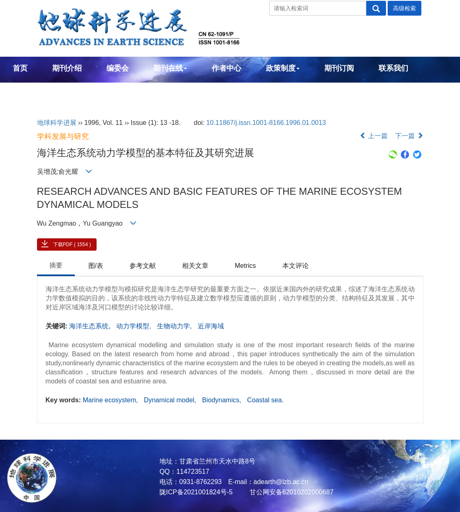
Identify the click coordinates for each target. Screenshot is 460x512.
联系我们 (393, 68)
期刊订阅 (339, 68)
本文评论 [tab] (295, 265)
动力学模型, (134, 326)
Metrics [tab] (245, 265)
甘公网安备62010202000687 (290, 492)
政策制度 (283, 68)
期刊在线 (170, 68)
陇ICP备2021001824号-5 (196, 492)
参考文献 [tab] (142, 265)
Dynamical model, (171, 400)
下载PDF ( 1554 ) (72, 244)
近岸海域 (211, 326)
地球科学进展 (56, 122)
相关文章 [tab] (195, 265)
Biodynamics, (222, 400)
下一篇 (409, 135)
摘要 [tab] (55, 265)
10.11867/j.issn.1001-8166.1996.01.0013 (266, 122)
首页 (20, 68)
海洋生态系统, (90, 326)
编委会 (117, 68)
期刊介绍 (67, 68)
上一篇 (374, 135)
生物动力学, (175, 326)
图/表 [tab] (95, 265)
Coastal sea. (265, 400)
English (26, 90)
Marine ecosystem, (111, 400)
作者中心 (226, 68)
